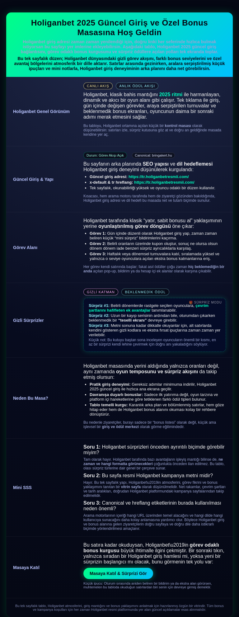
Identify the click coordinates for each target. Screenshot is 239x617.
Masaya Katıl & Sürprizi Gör (118, 573)
